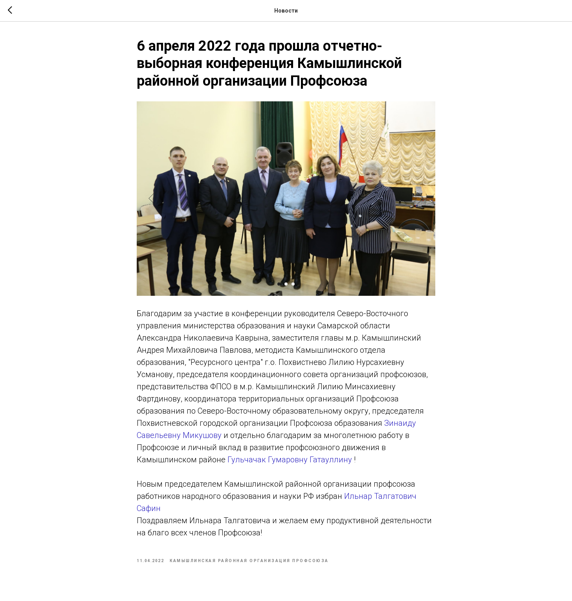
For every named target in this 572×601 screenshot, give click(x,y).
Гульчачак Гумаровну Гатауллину (289, 459)
